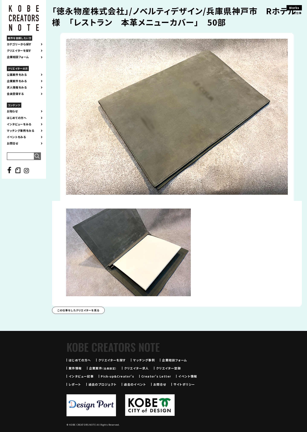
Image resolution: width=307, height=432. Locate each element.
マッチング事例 (144, 360)
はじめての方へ (17, 118)
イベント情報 (187, 376)
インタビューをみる (19, 124)
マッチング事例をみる (20, 131)
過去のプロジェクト (102, 384)
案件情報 (75, 368)
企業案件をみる (17, 81)
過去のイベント (135, 384)
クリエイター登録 (168, 368)
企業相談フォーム (18, 57)
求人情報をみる (17, 87)
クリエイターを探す (19, 51)
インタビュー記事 (81, 376)
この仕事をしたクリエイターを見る (78, 310)
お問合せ (12, 143)
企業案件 (103, 368)
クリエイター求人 (136, 368)
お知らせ (12, 111)
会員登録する (15, 94)
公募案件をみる (17, 75)
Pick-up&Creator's (117, 376)
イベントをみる (16, 137)
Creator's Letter (156, 376)
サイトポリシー (184, 384)
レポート (75, 384)
